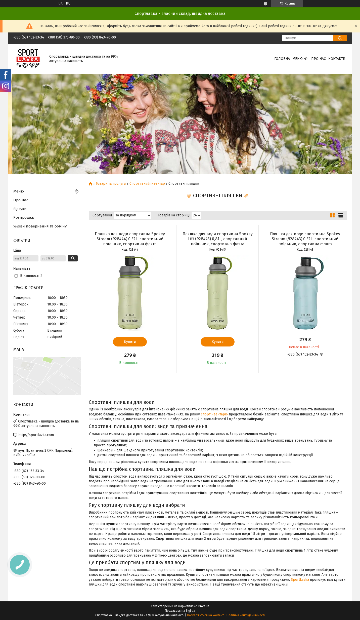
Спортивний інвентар (147, 183)
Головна (282, 59)
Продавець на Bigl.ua (180, 610)
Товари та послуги (111, 183)
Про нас (318, 59)
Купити (130, 342)
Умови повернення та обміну (40, 226)
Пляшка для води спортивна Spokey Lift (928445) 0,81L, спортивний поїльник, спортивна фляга (218, 238)
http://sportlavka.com (36, 435)
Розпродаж (23, 217)
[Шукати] (340, 38)
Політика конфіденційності (246, 615)
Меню (297, 59)
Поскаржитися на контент (205, 615)
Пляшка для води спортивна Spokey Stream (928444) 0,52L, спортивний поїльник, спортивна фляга (130, 238)
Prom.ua (203, 606)
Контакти (336, 59)
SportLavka (300, 579)
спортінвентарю (214, 414)
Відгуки (20, 209)
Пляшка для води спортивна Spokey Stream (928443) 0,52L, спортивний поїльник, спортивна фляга (305, 238)
